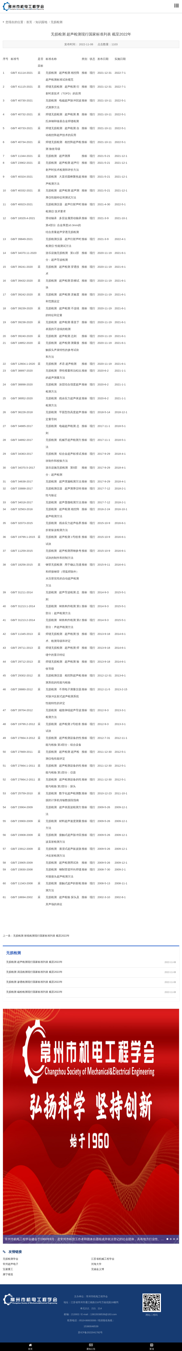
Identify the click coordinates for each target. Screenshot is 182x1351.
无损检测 (56, 22)
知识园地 (41, 22)
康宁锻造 (8, 1274)
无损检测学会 (10, 1258)
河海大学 (96, 1263)
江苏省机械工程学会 (102, 1258)
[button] (167, 1239)
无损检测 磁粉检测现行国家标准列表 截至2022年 (34, 991)
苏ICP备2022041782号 (90, 1332)
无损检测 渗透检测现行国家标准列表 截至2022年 (34, 981)
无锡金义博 (97, 1269)
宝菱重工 (8, 1269)
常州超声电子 (10, 1263)
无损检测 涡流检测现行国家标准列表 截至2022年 (34, 971)
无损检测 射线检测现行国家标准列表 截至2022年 (41, 935)
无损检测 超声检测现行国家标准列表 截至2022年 (34, 961)
